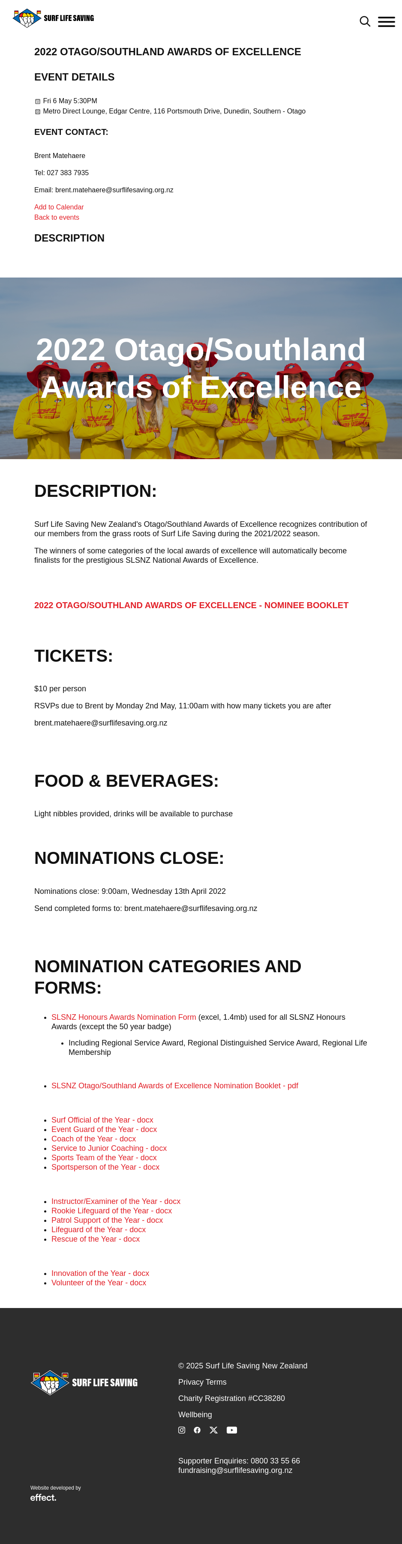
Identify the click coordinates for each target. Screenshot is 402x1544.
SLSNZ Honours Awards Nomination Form (123, 1017)
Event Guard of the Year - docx (104, 1129)
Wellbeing (195, 1414)
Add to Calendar (59, 207)
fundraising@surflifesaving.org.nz (235, 1470)
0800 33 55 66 (275, 1461)
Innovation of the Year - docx (100, 1273)
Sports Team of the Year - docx (104, 1157)
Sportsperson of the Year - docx (105, 1167)
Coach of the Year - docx (93, 1139)
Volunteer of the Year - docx (98, 1282)
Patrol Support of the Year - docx (107, 1220)
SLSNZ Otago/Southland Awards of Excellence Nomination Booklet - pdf (174, 1085)
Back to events (56, 217)
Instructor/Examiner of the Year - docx (115, 1201)
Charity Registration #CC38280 (231, 1398)
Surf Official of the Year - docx (102, 1120)
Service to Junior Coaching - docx (109, 1148)
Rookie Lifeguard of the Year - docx (111, 1211)
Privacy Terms (202, 1382)
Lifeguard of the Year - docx (98, 1229)
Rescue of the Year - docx (95, 1239)
